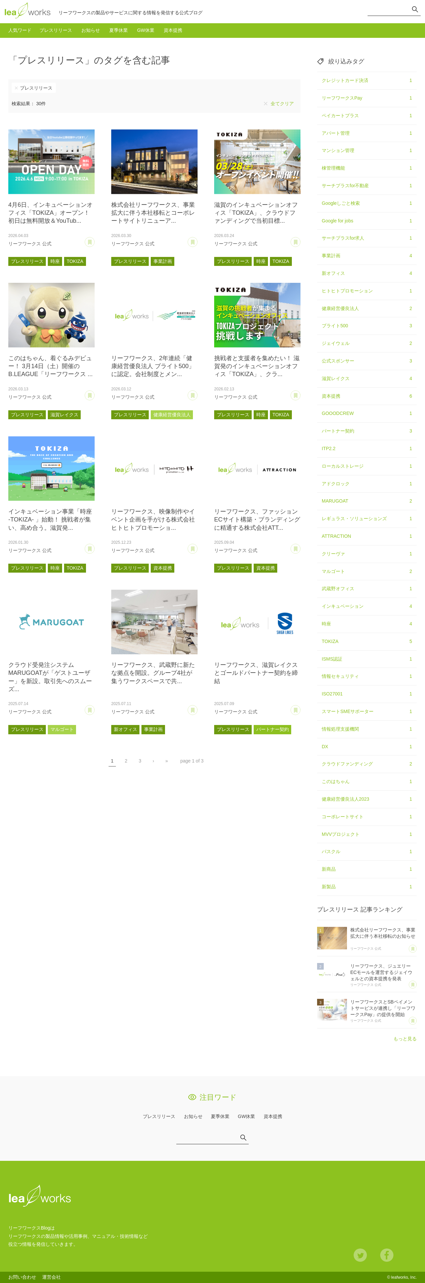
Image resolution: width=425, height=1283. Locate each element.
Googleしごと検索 (367, 203)
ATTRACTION (367, 536)
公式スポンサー (367, 361)
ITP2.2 (367, 449)
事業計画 (162, 261)
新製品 (367, 887)
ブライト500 (367, 326)
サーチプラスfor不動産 (367, 186)
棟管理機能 (367, 168)
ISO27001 (367, 694)
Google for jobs (367, 221)
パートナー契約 (272, 729)
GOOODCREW (367, 414)
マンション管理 (367, 151)
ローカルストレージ (367, 466)
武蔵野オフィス (367, 589)
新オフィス (125, 729)
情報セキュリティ (367, 677)
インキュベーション (367, 606)
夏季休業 (118, 30)
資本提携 (173, 30)
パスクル (367, 852)
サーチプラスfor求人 (367, 238)
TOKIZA (75, 261)
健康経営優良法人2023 (367, 799)
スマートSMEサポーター (367, 712)
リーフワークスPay (367, 98)
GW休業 (145, 30)
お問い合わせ (22, 1277)
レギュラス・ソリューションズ (367, 519)
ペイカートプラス (367, 116)
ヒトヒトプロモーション (367, 291)
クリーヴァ (367, 554)
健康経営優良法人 (172, 414)
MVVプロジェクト (367, 835)
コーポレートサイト (367, 817)
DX (367, 747)
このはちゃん (367, 782)
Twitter (360, 1255)
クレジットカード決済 (367, 81)
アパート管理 (367, 133)
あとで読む (94, 239)
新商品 (367, 869)
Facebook (386, 1255)
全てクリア (282, 103)
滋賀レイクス (64, 414)
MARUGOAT (367, 501)
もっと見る (405, 1038)
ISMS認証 (367, 659)
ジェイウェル (367, 344)
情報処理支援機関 (367, 729)
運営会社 (51, 1277)
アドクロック (367, 484)
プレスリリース (56, 30)
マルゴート (62, 729)
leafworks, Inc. (404, 1277)
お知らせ (90, 30)
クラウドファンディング (367, 764)
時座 (55, 261)
